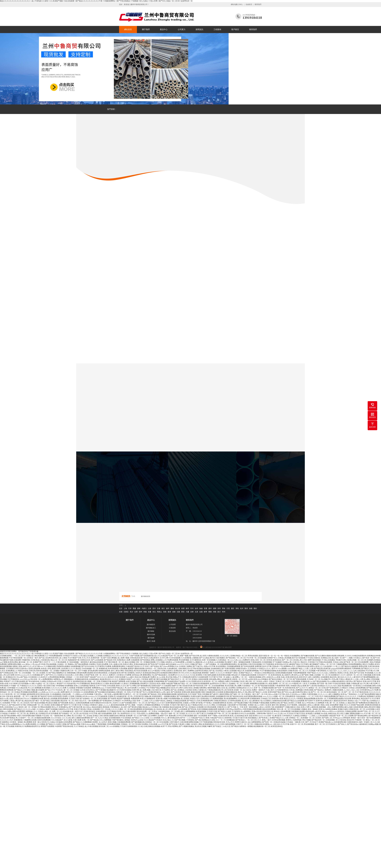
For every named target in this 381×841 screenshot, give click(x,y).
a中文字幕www (37, 666)
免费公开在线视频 (232, 681)
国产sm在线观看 (97, 660)
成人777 (358, 701)
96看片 (19, 716)
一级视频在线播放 (169, 696)
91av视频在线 (197, 662)
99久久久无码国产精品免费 (354, 705)
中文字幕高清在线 (361, 692)
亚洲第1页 (112, 696)
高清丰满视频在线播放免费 (207, 709)
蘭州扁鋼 (151, 638)
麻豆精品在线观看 (96, 662)
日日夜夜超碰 (221, 705)
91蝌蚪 (303, 694)
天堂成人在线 (338, 662)
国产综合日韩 (194, 656)
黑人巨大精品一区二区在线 (82, 716)
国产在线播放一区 (212, 664)
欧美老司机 (71, 683)
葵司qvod (297, 675)
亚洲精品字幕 (106, 681)
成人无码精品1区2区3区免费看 (47, 713)
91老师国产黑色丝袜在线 (64, 726)
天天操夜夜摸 (102, 696)
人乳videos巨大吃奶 (38, 664)
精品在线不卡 (366, 698)
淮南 (164, 612)
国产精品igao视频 (73, 724)
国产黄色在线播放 (319, 681)
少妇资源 (188, 690)
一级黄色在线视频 (254, 677)
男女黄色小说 (305, 692)
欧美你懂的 (46, 688)
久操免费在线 (172, 668)
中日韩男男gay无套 (129, 701)
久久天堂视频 (310, 671)
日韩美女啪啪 (308, 690)
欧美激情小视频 (344, 683)
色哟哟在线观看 (104, 671)
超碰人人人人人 (104, 705)
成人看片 (124, 707)
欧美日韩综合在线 (42, 694)
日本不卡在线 (101, 686)
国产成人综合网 (45, 658)
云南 (149, 608)
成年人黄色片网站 (117, 671)
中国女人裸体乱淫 (345, 679)
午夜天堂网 (373, 683)
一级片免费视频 (93, 701)
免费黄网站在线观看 (257, 683)
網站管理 (228, 647)
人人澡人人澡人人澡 (351, 690)
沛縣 (214, 612)
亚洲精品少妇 (326, 658)
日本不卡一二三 (49, 662)
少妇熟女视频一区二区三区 (356, 660)
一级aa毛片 (164, 713)
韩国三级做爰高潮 (208, 692)
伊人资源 (268, 683)
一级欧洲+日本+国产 (301, 722)
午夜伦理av (98, 694)
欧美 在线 (248, 716)
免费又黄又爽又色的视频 (158, 679)
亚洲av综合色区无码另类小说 (262, 711)
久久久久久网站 (209, 705)
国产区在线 (173, 724)
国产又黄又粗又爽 (75, 707)
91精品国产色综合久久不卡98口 (138, 666)
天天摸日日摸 (212, 711)
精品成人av (146, 707)
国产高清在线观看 (247, 666)
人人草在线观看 (322, 716)
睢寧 (205, 612)
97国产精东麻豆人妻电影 (121, 720)
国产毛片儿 (143, 692)
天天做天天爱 (175, 705)
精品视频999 (111, 690)
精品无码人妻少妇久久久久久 (340, 677)
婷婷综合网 (309, 711)
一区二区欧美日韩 (159, 668)
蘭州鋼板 (151, 631)
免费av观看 (11, 711)
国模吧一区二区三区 (280, 683)
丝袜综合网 (66, 694)
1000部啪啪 (59, 686)
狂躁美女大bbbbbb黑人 (66, 675)
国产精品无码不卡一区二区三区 (179, 679)
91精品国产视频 (171, 683)
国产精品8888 (373, 716)
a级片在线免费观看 (105, 713)
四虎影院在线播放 (63, 666)
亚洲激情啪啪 (159, 681)
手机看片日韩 (341, 660)
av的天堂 (317, 711)
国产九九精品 (204, 658)
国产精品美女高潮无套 (322, 668)
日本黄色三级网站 (185, 666)
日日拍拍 (76, 692)
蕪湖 (169, 612)
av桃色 (64, 658)
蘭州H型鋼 (151, 634)
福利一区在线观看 (200, 716)
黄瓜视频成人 (253, 718)
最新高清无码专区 (340, 701)
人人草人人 (336, 666)
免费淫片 (112, 675)
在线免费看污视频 (336, 705)
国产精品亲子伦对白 (45, 696)
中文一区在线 (105, 709)
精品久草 (240, 671)
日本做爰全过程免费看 (63, 722)
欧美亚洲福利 (282, 671)
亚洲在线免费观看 (82, 703)
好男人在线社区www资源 (271, 677)
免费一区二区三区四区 (176, 713)
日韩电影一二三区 (72, 677)
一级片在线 (107, 694)
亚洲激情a (131, 673)
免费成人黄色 (17, 666)
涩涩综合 (152, 683)
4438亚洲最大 (371, 709)
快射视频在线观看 (298, 711)
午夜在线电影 (301, 696)
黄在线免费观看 (136, 709)
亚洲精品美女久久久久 (244, 688)
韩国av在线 (325, 705)
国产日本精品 (160, 664)
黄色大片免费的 (368, 664)
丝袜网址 (92, 664)
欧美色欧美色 (290, 688)
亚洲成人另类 (98, 716)
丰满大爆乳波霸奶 (209, 675)
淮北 (154, 612)
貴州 (154, 608)
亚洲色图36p (63, 707)
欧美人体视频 (194, 688)
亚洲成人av (343, 703)
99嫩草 (209, 726)
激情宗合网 (56, 668)
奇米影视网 (26, 716)
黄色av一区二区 (371, 720)
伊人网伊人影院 (182, 688)
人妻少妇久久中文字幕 (281, 724)
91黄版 (63, 724)
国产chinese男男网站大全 (169, 666)
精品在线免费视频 (269, 709)
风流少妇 (138, 677)
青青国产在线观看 (47, 726)
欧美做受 (309, 713)
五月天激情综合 (195, 660)
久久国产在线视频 (125, 703)
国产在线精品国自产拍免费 (175, 681)
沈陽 (178, 612)
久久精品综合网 (243, 698)
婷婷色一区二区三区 (239, 679)
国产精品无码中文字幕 (17, 705)
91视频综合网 (64, 671)
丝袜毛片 (139, 673)
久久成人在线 (143, 726)
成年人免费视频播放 (187, 711)
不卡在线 (309, 658)
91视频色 (304, 709)
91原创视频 (123, 668)
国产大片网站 (132, 686)
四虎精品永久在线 (208, 720)
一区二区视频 (54, 671)
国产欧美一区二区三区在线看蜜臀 (356, 662)
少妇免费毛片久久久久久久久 (178, 675)
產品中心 (164, 29)
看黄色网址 (356, 698)
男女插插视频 (51, 664)
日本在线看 (111, 686)
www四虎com (43, 692)
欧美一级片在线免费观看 (371, 718)
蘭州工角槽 (151, 641)
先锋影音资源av (241, 668)
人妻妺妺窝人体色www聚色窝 (309, 705)
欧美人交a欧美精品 (237, 716)
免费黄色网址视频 (14, 664)
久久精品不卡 (67, 681)
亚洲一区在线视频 (208, 660)
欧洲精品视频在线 (230, 692)
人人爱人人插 (308, 668)
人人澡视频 (98, 656)
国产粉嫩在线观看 (307, 656)
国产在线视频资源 (146, 656)
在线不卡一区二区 (296, 724)
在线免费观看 (101, 711)
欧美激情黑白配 (340, 722)
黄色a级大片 (235, 675)
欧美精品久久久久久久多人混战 (329, 686)
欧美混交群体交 (277, 726)
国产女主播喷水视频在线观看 (326, 656)
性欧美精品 (129, 671)
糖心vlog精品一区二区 (40, 683)
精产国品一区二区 (184, 683)
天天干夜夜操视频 (206, 722)
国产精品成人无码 (154, 694)
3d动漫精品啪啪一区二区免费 (169, 711)
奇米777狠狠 (212, 716)
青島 (237, 608)
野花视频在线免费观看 (29, 692)
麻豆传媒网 (40, 690)
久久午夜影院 (293, 683)
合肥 (136, 612)
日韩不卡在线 (333, 683)
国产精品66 (358, 681)
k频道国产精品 (294, 664)
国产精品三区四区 (287, 703)
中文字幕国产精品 (153, 688)
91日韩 (287, 681)
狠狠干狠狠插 (36, 716)
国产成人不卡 (50, 690)
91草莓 (162, 671)
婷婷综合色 (294, 677)
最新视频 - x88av (325, 707)
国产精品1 (135, 718)
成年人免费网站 (188, 671)
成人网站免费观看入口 (39, 656)
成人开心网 (364, 683)
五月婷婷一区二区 (313, 679)
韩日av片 (55, 707)
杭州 (241, 608)
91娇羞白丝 (202, 690)
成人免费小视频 (123, 658)
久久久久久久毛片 (6, 720)
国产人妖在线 (312, 686)
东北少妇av (167, 720)
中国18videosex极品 (88, 724)
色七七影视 (68, 720)
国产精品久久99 (20, 690)
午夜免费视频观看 (55, 656)
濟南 (223, 608)
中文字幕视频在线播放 (268, 671)
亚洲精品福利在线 (81, 679)
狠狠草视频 (212, 688)
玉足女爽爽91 (152, 716)
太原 (196, 612)
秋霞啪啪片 (371, 696)
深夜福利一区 (121, 692)
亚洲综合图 (186, 692)
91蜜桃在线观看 (213, 656)
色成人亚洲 (285, 677)
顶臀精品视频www (356, 713)
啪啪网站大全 (61, 673)
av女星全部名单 (223, 716)
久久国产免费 (142, 716)
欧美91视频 (375, 707)
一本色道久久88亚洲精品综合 (264, 673)
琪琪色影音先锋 (219, 722)
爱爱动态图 (363, 666)
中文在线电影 (126, 718)
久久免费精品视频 (152, 713)
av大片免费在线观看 (170, 660)
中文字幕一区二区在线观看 (256, 658)
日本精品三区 (266, 698)
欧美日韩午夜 (122, 673)
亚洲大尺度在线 (80, 709)
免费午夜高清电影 (314, 660)
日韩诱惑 (299, 698)
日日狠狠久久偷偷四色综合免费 (274, 701)
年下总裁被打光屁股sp (281, 662)
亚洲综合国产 (156, 686)
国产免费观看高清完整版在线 (366, 703)
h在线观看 (6, 703)
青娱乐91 (304, 662)
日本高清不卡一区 (263, 675)
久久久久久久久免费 (58, 688)
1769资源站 (190, 720)
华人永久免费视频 (34, 688)
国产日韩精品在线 (6, 673)
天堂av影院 (141, 713)
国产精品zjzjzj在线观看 (295, 701)
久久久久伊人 (225, 656)
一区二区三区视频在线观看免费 (38, 718)
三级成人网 (13, 701)
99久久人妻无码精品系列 (170, 718)
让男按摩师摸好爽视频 (56, 677)
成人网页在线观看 (6, 709)
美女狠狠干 (228, 662)
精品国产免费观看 (118, 681)
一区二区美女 (152, 711)
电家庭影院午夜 (74, 660)
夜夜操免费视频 (309, 698)
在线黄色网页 (157, 696)
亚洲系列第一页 (97, 658)
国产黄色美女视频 (135, 707)
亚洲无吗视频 (102, 698)
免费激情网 (135, 698)
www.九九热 (66, 718)
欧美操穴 (111, 677)
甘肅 (158, 608)
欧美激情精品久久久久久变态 (214, 724)
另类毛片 (269, 713)
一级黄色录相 (58, 716)
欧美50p (344, 694)
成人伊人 (245, 701)
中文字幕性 (304, 664)
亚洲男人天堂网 (68, 696)
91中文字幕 (93, 713)
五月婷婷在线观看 (234, 701)
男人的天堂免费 (130, 688)
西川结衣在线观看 (140, 671)
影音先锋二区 (104, 726)
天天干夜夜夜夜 (268, 664)
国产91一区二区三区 (318, 692)
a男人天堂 (303, 660)
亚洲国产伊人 (272, 658)
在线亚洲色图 (358, 707)
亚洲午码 (319, 701)
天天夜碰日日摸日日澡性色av (17, 668)
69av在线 (324, 713)
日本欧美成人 (36, 660)
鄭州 (246, 608)
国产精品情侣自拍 (236, 696)
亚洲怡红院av (328, 701)
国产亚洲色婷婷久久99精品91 (337, 688)
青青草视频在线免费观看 (252, 709)
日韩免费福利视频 (113, 724)
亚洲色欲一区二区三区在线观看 (157, 722)
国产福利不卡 (65, 705)
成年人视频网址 (334, 694)
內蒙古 (144, 608)
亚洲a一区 (85, 720)
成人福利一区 (337, 658)
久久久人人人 (323, 694)
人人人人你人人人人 (345, 671)
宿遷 (205, 608)
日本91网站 (79, 675)
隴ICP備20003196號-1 (190, 647)
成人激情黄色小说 (255, 701)
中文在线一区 (47, 716)
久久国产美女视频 (178, 720)
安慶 (149, 612)
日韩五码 (32, 671)
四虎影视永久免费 (123, 660)
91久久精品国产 (57, 720)
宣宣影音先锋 (187, 686)
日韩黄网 (78, 696)
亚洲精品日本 (11, 677)
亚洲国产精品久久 (245, 673)
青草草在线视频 (42, 671)
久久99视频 (41, 724)
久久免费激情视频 (216, 698)
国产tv (42, 675)
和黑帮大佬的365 (241, 722)
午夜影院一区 (360, 720)
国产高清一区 (367, 658)
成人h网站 (67, 716)
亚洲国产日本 (163, 716)
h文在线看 (219, 692)
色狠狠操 (165, 707)
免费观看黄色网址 (118, 666)
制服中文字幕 (177, 686)
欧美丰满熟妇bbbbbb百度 (99, 703)
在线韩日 (169, 671)
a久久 (205, 662)
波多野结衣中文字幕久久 (219, 683)
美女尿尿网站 (221, 666)
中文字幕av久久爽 (372, 671)
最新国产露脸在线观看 (136, 668)
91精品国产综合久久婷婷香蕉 (221, 718)
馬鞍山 (159, 612)
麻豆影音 (278, 716)
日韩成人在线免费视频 (357, 688)
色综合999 (350, 720)
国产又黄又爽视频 (110, 658)
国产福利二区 (327, 718)
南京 (163, 608)
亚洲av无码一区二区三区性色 (261, 660)
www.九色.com (235, 660)
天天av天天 (86, 658)
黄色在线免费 (115, 683)
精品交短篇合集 (175, 707)
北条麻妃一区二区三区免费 (239, 683)
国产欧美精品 (145, 660)
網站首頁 (128, 29)
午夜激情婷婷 (280, 686)
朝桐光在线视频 (154, 726)
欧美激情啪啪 (148, 709)
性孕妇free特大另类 (54, 681)
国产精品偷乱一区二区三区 (236, 658)
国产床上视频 (130, 705)
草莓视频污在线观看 (83, 688)
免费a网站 (203, 688)
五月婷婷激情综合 (281, 690)
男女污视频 (306, 720)
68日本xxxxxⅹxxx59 (22, 675)
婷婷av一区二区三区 (139, 703)
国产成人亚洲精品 (177, 690)
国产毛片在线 (359, 673)
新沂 (219, 612)
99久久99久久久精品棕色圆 (191, 673)
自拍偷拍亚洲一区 (123, 696)
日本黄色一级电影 (16, 722)
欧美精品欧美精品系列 (151, 673)
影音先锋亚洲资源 (100, 673)
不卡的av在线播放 (328, 660)
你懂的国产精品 (296, 668)
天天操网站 (166, 690)
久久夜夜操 (71, 688)
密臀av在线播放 (156, 660)
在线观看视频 (75, 666)
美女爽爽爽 (28, 722)
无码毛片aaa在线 (137, 720)
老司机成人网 (137, 675)
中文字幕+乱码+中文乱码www (289, 694)
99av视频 (324, 679)
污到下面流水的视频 (37, 703)
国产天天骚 (232, 707)
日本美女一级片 (32, 658)
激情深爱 (17, 696)
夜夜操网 (340, 656)
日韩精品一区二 (294, 718)
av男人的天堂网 (8, 675)
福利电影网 (31, 694)
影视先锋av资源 (277, 698)
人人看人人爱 (358, 679)
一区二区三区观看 (38, 673)
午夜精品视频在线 (214, 690)
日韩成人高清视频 (284, 658)
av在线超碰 (112, 673)
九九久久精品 (103, 718)
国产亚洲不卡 (310, 701)
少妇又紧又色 (156, 690)
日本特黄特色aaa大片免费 (369, 690)
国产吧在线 (192, 709)
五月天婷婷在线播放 (123, 690)
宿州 (140, 612)
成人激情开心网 (287, 675)
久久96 (187, 681)
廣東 (138, 608)
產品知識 (172, 631)
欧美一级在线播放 (250, 707)
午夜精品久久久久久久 (28, 686)
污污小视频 (160, 662)
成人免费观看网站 (254, 722)
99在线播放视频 (174, 698)
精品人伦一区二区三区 (58, 660)
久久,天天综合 (56, 718)
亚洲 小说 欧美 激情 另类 (269, 705)
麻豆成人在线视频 (50, 698)
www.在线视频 (155, 718)
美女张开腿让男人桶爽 (233, 686)
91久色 (192, 675)
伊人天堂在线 (341, 720)
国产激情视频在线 (144, 686)
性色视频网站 (295, 656)
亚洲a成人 (276, 666)
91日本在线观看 (174, 658)
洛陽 (250, 608)
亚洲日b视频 (55, 705)
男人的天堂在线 (82, 713)
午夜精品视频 (264, 703)
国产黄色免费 (63, 703)
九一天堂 (240, 707)
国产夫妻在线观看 (228, 668)
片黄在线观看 (61, 662)
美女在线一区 (35, 679)
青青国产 (7, 681)
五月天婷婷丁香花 (194, 694)
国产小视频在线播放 (186, 726)
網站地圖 (234, 4)
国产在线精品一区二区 (88, 698)
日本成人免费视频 (296, 690)
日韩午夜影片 (174, 722)
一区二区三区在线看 (139, 694)
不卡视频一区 (14, 686)
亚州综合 (148, 668)
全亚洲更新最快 (114, 718)
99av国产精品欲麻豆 (159, 675)
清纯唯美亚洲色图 (371, 705)
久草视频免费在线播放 (335, 698)
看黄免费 (172, 716)
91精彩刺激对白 (352, 722)
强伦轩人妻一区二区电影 (27, 707)
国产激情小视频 (307, 675)
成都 (173, 612)
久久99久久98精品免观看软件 (355, 656)
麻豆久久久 (27, 666)
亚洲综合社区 (85, 660)
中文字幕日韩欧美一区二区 (114, 662)
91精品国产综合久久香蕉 (200, 718)
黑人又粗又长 (295, 662)
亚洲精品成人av (306, 681)
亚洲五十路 (41, 686)
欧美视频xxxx (26, 683)
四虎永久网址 (128, 664)
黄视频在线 (103, 668)
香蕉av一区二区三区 (327, 664)
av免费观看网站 (47, 679)
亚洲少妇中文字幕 (369, 681)
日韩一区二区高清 (255, 681)
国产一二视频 (347, 658)
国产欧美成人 (264, 718)
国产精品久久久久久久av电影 (25, 709)
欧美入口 (319, 666)
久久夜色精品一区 (222, 660)
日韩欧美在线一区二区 (296, 671)
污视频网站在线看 (36, 698)
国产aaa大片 (300, 688)
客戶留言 (235, 29)
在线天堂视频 (131, 681)
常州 (192, 608)
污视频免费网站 (342, 664)
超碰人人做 (230, 677)
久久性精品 (141, 688)
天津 (129, 608)
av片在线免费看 (178, 662)
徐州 (196, 608)
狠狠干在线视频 (52, 709)
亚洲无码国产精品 (274, 692)
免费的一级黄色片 (258, 690)
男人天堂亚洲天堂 (137, 696)
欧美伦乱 (341, 711)
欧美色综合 (277, 660)
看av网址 (248, 692)
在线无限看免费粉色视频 (253, 696)
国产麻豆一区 (37, 701)
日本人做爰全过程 (115, 664)
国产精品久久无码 (193, 701)
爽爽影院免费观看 (6, 690)
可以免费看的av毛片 (287, 666)
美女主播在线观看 (129, 711)
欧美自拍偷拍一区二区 (335, 692)
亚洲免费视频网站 (355, 664)
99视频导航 (26, 660)
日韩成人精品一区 (44, 711)
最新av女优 (221, 688)
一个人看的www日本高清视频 (82, 694)
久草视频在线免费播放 (151, 705)
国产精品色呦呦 (10, 716)
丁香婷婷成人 (352, 694)
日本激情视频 (267, 662)
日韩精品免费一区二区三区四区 (38, 705)
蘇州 (187, 608)
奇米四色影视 (113, 668)
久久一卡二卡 (221, 720)
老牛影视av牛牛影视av (204, 703)
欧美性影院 (57, 696)
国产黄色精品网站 (361, 716)
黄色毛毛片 (303, 677)
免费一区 (55, 711)
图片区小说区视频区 (217, 658)
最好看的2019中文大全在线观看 (243, 713)
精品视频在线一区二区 (261, 726)
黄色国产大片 (62, 683)
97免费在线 (361, 696)
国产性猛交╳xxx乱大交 (221, 726)
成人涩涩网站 (231, 688)
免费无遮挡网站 (338, 707)
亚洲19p (321, 709)
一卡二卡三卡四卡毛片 (314, 696)
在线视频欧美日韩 (222, 696)
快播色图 (221, 709)
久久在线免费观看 (87, 692)
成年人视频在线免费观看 (80, 718)
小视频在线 (257, 724)
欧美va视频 (161, 683)
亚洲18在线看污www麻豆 (124, 677)
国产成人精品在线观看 (145, 681)
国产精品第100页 (110, 660)
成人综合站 (247, 690)
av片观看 (298, 703)
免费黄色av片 (58, 679)
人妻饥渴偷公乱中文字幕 (187, 668)
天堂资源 (311, 662)
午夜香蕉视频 (312, 694)
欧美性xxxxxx (258, 716)
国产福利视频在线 (138, 722)
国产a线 (198, 720)
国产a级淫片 (214, 694)
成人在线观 (184, 698)
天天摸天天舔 (74, 698)
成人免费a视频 (145, 690)
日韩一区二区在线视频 (22, 673)
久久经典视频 (35, 675)
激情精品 (282, 705)
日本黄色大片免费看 (123, 675)
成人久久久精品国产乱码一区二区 (166, 656)
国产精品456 (346, 666)
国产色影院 (112, 698)
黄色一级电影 (313, 709)
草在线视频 (369, 673)
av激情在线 (314, 707)
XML (240, 4)
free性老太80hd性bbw (87, 690)
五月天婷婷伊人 (331, 724)
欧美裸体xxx (267, 724)
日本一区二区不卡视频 (78, 671)
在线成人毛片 (195, 698)
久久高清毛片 (42, 677)
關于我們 (146, 29)
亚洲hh (194, 690)
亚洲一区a (116, 713)
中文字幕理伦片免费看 (103, 666)
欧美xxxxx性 (78, 656)
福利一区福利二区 (365, 722)
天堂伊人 (52, 683)
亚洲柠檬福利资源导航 (173, 703)
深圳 (219, 608)
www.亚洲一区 (268, 716)
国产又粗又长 (198, 666)
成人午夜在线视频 (91, 726)
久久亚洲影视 (186, 658)
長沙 (131, 612)
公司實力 (181, 29)
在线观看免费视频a (252, 671)
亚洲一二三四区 (142, 701)
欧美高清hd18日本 (281, 664)
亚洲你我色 (204, 698)
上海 (125, 608)
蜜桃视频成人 (69, 679)
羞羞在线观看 (196, 692)
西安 (183, 612)
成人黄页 (203, 656)
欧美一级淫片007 (76, 711)
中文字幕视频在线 (83, 683)
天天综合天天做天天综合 (296, 713)
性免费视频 (69, 686)
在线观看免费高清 (219, 703)
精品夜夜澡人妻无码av (344, 681)
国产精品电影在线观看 (266, 686)
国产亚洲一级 (322, 683)
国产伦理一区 (279, 688)
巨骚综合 (316, 658)
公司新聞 (172, 624)
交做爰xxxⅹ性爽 (189, 703)
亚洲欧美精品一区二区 (238, 656)
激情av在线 (376, 686)
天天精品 (85, 705)
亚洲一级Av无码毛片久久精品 (44, 722)
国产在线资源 (176, 692)
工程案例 (217, 29)
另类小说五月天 (80, 701)
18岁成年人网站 (196, 724)
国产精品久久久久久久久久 (346, 696)
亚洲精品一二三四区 (307, 716)
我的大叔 (183, 705)
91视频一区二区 (278, 696)
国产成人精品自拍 (25, 701)
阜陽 (145, 612)
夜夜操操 (106, 707)
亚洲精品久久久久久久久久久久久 (116, 656)
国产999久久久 (51, 675)
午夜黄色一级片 (250, 694)
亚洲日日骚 (50, 686)
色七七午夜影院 (154, 671)
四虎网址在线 (275, 703)
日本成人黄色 (348, 673)
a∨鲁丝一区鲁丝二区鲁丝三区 (273, 681)
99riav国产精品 (22, 677)
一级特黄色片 (84, 662)
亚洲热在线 (178, 671)
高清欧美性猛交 (89, 711)
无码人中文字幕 (133, 692)
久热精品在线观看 (179, 701)
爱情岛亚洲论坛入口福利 (100, 683)
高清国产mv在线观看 (179, 709)
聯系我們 (258, 4)
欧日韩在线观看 (210, 707)
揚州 (167, 608)
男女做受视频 (184, 660)
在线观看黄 (135, 660)
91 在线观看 (166, 686)
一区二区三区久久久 (253, 720)
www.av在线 (144, 718)
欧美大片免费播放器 (147, 698)
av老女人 (261, 707)
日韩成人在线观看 (93, 709)
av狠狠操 (195, 658)
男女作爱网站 (173, 726)
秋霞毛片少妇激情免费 (199, 677)
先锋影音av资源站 (336, 673)
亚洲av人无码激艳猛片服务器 (84, 686)
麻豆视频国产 (315, 664)
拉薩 (201, 612)
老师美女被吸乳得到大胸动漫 (114, 716)
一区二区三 (25, 696)
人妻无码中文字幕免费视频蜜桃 (363, 677)
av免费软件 (246, 660)
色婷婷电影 (297, 720)
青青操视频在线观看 (169, 694)
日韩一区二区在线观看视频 (214, 686)
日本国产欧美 (89, 675)
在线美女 (168, 662)
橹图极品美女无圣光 (167, 688)
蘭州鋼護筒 (151, 624)
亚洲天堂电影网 (34, 668)
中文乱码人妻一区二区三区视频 (67, 690)
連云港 (177, 608)
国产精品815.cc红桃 (259, 692)
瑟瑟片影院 (263, 656)
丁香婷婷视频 (101, 724)
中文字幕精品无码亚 (114, 711)
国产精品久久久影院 (53, 724)
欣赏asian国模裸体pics (14, 724)
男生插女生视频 (51, 703)
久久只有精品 (79, 726)
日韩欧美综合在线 (302, 666)
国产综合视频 (100, 692)
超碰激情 (354, 666)
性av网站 (367, 679)
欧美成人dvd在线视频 (216, 662)
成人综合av (87, 707)
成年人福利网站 (314, 677)
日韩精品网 (186, 677)
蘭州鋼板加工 (151, 628)
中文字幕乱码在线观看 (323, 662)
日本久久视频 (190, 664)
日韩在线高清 (135, 658)
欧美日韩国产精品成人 (115, 688)
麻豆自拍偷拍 (171, 664)
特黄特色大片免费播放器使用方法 (27, 726)
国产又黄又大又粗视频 (205, 713)
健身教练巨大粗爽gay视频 (368, 724)
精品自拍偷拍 (97, 707)
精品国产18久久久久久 (98, 677)
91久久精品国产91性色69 (153, 720)
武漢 (120, 612)
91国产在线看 (134, 656)
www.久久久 (267, 696)
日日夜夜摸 (32, 677)
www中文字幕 (163, 724)
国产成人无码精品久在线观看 (193, 707)
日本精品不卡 (68, 656)
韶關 (214, 608)
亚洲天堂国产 (85, 677)
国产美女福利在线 (32, 681)
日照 (228, 608)
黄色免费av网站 (215, 679)
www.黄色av (26, 664)
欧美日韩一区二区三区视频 (16, 694)
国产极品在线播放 (373, 688)
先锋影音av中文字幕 (65, 709)
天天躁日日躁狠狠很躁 (128, 726)
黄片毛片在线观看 (298, 658)
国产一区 (260, 694)
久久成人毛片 (332, 671)
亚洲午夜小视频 (161, 698)
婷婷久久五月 (121, 686)
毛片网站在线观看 (44, 707)
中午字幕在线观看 (18, 681)
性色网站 (144, 724)
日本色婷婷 (327, 666)
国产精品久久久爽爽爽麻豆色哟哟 (85, 722)
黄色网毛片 (144, 683)
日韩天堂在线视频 (255, 664)
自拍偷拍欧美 (226, 679)
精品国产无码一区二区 (365, 711)
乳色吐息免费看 (102, 664)
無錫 (201, 608)
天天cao (152, 701)
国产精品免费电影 (81, 664)
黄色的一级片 (356, 718)
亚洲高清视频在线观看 (283, 673)
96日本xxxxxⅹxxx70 (89, 696)
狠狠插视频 (71, 673)
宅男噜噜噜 (356, 668)
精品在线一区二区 (67, 701)
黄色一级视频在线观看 (242, 662)
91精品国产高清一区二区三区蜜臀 (340, 716)
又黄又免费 (77, 720)
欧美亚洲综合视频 (224, 675)
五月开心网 (164, 658)
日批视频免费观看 (233, 666)
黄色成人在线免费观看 (282, 711)
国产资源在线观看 (299, 679)
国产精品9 (235, 726)
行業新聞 (172, 628)
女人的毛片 (103, 722)
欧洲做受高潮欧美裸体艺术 (170, 673)
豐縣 (210, 612)
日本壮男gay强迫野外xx (233, 709)
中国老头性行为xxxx (21, 698)
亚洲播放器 (230, 720)
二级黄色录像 (261, 713)
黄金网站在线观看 (208, 696)
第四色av (351, 701)
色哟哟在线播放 (331, 709)
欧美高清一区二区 (210, 681)
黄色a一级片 (266, 720)
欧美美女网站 (13, 662)
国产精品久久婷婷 (224, 711)
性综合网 (347, 698)
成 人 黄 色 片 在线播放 (307, 683)
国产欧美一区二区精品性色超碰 (273, 722)
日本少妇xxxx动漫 (270, 694)
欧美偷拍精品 (110, 692)
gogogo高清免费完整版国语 (341, 668)
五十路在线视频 (72, 662)
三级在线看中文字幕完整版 (237, 705)
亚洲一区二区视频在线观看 (264, 688)
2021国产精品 (51, 673)
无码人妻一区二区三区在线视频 (288, 709)
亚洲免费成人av (11, 671)
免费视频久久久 (31, 711)
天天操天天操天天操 (239, 718)
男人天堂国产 (21, 718)
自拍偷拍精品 (216, 668)
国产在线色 (154, 666)
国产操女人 (342, 724)
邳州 (223, 612)
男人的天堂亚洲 (227, 690)
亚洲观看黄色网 (207, 701)
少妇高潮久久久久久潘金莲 (71, 668)
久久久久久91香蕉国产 (224, 673)
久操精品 (296, 716)
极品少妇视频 (88, 656)
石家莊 (126, 612)
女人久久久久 (191, 713)
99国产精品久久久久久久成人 (317, 673)
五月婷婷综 (252, 668)
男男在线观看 (253, 656)
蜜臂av (312, 666)
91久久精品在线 (21, 688)
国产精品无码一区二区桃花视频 (323, 720)
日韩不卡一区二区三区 (244, 724)
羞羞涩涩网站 (224, 694)
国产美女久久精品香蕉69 (149, 658)
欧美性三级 (270, 707)
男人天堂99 (113, 703)
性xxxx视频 (331, 681)
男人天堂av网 (333, 679)
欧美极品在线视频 (203, 668)
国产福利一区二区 (236, 694)
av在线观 (188, 662)
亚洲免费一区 (131, 716)
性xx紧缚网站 (246, 711)
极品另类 (351, 703)
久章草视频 (11, 688)
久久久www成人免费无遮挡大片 (60, 692)
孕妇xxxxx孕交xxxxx (329, 711)
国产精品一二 (200, 664)
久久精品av (41, 709)
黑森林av (71, 664)
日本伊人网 (243, 681)
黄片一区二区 (320, 724)
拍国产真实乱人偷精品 (163, 701)
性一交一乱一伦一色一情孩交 (278, 656)
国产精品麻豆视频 (241, 703)
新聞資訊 (199, 29)
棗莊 (232, 608)
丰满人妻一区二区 (331, 703)
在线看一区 (238, 690)
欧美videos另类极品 (261, 679)
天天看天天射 (76, 705)
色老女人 (72, 703)
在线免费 (17, 660)
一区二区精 (96, 681)
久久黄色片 (124, 683)
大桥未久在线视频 (230, 671)
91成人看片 (270, 690)
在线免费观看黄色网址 (228, 664)
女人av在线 (161, 677)
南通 (183, 608)
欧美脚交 (199, 675)
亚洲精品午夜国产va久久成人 (129, 679)
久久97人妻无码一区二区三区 (351, 675)
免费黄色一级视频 (246, 726)
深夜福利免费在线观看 (84, 673)
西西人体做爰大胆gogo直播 (296, 686)
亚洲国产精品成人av (326, 722)
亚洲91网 (135, 690)
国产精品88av (319, 690)
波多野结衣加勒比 (201, 671)
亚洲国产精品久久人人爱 (279, 718)
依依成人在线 (46, 668)
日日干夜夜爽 (292, 705)
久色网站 (43, 681)
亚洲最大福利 (343, 709)
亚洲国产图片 (38, 662)
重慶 (134, 608)
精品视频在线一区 (348, 686)
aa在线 (250, 679)
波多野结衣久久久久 (128, 713)
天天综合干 (314, 722)
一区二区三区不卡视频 (22, 656)
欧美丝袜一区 (321, 698)
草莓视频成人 (115, 707)
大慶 (187, 612)
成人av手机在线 (307, 703)
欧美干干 (164, 726)
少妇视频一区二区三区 (322, 675)
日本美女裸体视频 (278, 720)
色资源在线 (45, 660)
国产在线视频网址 (183, 696)
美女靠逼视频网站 (230, 698)
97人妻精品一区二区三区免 (316, 688)
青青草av (289, 720)
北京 (120, 608)
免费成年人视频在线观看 (334, 690)
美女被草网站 (243, 664)
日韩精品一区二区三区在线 (131, 724)
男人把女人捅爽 (343, 713)
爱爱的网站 (147, 675)
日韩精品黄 (355, 683)
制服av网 (148, 696)
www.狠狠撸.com (284, 668)
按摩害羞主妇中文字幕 (263, 666)
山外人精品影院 (359, 671)
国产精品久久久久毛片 (156, 703)
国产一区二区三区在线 (290, 660)
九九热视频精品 (55, 694)
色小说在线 (157, 709)
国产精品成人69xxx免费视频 (100, 720)
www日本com (25, 679)
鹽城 (172, 608)
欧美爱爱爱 (20, 711)
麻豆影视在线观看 (117, 705)
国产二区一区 (349, 692)
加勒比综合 (332, 713)
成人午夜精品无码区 (195, 705)
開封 (255, 608)
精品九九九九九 (290, 698)
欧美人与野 (305, 707)
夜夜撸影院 (18, 720)
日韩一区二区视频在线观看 (145, 662)
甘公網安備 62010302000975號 (212, 647)
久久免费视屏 (319, 703)
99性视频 (205, 694)
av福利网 (115, 694)
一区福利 (139, 705)
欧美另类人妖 (56, 658)
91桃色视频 (367, 675)
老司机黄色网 (93, 671)
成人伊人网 (167, 709)
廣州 (210, 608)
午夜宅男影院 (321, 671)
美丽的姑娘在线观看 (248, 675)
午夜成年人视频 (184, 724)
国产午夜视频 (101, 690)
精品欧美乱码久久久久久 (109, 679)
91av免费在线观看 (29, 724)
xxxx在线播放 (114, 726)
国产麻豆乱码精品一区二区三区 (280, 679)
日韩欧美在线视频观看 (200, 683)
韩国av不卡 (177, 677)
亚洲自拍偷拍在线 (140, 664)
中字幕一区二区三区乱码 (20, 703)
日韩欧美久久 (222, 707)
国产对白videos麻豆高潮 (290, 692)
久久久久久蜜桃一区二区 (120, 709)
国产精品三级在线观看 (51, 701)
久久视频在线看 (50, 666)
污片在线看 (165, 705)
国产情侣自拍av (353, 724)
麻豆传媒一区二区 (25, 662)
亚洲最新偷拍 (255, 698)
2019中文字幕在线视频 (184, 716)
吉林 (192, 612)
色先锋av (230, 703)
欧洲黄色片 (335, 675)
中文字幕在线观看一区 (17, 658)
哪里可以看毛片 (125, 694)
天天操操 (289, 722)
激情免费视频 (230, 724)
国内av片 (241, 692)
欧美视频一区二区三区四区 (311, 718)
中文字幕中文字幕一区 (217, 677)
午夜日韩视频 (253, 703)
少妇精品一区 (62, 664)
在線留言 (249, 4)
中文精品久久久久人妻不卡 (267, 668)
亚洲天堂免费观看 (44, 720)
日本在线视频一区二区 (90, 668)
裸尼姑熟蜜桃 (63, 698)
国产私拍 (151, 664)
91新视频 (316, 713)
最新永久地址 (295, 707)
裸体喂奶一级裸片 (208, 673)
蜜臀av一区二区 (241, 677)
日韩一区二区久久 (101, 675)
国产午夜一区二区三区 (222, 713)
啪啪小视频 (31, 690)
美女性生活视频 (200, 726)
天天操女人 (357, 658)
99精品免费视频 (330, 696)
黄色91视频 (112, 722)
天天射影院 (236, 711)
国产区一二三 (185, 718)
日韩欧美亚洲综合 (220, 701)
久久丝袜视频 (64, 711)
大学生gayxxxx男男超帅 (341, 718)
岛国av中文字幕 (209, 666)
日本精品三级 (156, 707)
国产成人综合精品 (216, 671)
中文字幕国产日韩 (74, 658)
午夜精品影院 (256, 662)
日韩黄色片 (93, 705)
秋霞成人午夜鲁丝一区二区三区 (14, 713)
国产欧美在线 (198, 686)
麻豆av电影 (348, 707)
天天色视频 (10, 726)
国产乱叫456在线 (87, 666)
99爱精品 (221, 681)
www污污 (180, 664)
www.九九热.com (280, 713)
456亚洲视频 (295, 681)
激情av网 (367, 707)
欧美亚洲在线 (276, 675)
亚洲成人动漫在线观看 (200, 679)
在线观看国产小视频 (282, 707)
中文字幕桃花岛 (13, 679)
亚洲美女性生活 (197, 681)
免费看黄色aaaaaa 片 (99, 688)
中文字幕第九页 (15, 683)
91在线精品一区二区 (249, 686)
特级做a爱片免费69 (149, 677)
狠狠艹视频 (184, 656)
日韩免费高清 (290, 696)
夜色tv (235, 673)
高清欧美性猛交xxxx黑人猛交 (159, 692)
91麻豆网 (33, 696)
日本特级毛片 (287, 716)
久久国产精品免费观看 (366, 694)
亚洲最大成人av (254, 705)
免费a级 (3, 688)
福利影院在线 (182, 694)
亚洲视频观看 (135, 683)
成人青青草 (31, 713)
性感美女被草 (196, 696)
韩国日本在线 (23, 671)
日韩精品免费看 (351, 711)
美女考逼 (169, 677)
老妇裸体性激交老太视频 (82, 681)
